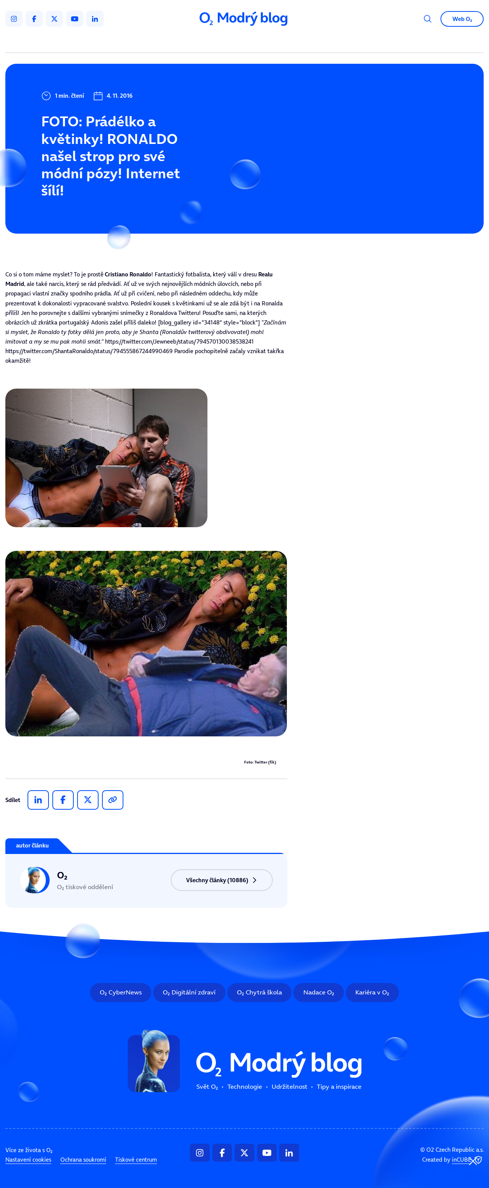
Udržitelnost (259, 42)
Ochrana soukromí (83, 1160)
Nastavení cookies (28, 1160)
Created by (453, 1160)
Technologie (206, 42)
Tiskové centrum (136, 1160)
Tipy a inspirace (317, 42)
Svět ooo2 (160, 42)
